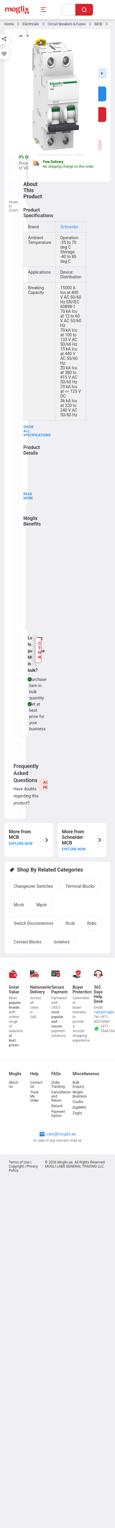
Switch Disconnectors (33, 923)
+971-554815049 (102, 1028)
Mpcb (41, 904)
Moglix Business (79, 1094)
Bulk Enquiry (78, 1084)
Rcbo (92, 923)
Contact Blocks (27, 942)
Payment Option (58, 1114)
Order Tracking (58, 1084)
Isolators (62, 942)
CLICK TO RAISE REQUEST (39, 650)
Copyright (16, 1166)
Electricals (31, 24)
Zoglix (77, 1113)
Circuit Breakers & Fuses (67, 24)
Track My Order (34, 1096)
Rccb (70, 923)
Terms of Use (20, 1162)
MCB (98, 24)
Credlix (77, 1102)
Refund (56, 1106)
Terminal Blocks (80, 886)
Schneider (69, 227)
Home (9, 24)
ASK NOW (45, 784)
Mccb (19, 904)
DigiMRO (79, 1107)
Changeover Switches (33, 886)
